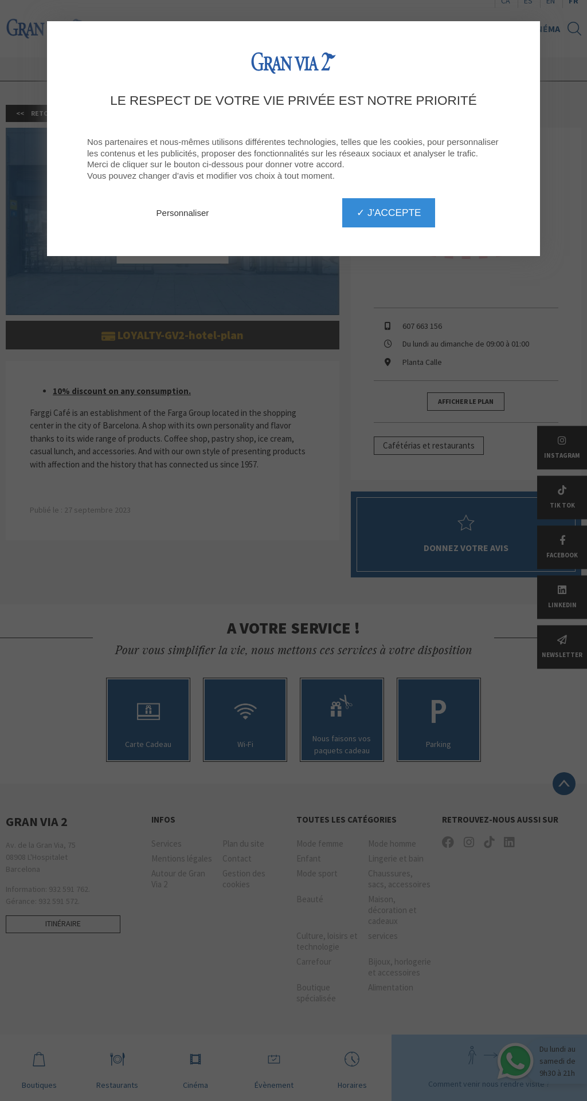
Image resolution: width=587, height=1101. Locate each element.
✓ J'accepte (389, 212)
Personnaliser (182, 213)
